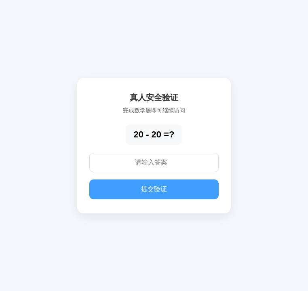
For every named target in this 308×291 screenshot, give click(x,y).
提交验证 (154, 189)
